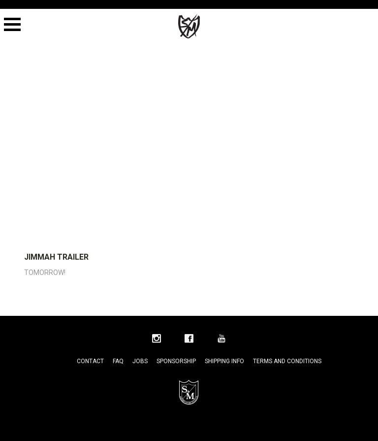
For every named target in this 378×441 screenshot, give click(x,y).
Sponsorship (176, 361)
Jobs (140, 361)
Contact (90, 361)
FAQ (118, 361)
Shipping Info (224, 361)
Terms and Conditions (287, 361)
